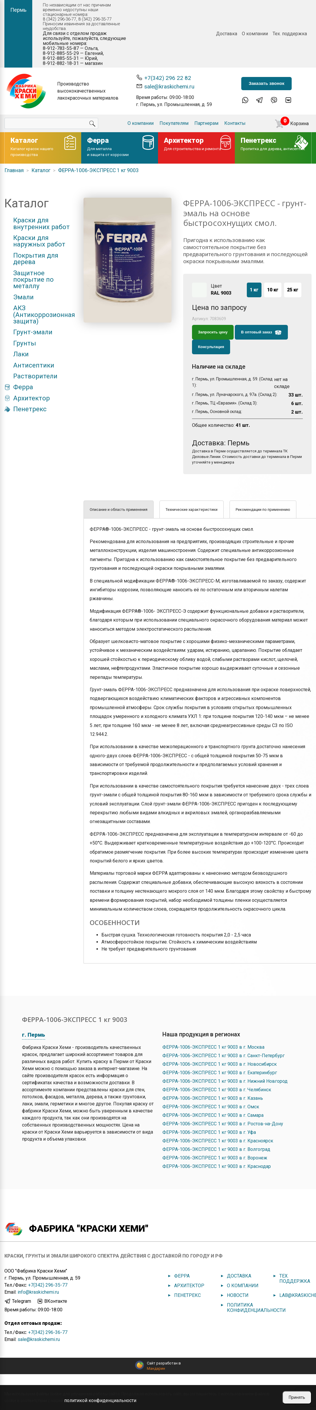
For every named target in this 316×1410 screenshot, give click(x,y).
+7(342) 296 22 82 (163, 77)
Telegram (17, 1301)
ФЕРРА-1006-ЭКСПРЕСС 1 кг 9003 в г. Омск (210, 1106)
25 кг (292, 290)
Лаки (21, 354)
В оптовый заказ (261, 332)
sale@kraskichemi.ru (165, 86)
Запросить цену (213, 332)
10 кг (272, 290)
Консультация (211, 347)
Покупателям (173, 123)
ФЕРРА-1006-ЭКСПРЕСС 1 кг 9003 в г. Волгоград (216, 1149)
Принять (297, 1397)
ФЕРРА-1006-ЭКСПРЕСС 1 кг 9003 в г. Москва (213, 1047)
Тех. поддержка (290, 33)
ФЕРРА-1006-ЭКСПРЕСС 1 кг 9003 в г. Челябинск (216, 1089)
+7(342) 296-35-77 (47, 1285)
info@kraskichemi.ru (38, 1292)
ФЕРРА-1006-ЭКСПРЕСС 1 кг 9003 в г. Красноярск (217, 1141)
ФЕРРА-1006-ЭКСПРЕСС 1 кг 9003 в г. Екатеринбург (219, 1072)
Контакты (235, 123)
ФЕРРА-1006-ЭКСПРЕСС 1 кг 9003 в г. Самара (213, 1115)
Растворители (35, 376)
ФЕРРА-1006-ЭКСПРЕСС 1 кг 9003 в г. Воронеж (214, 1158)
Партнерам (206, 123)
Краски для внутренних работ (41, 223)
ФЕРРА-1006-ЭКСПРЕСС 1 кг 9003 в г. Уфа (209, 1132)
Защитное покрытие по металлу (33, 279)
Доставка (226, 33)
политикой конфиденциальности (100, 1400)
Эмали (23, 297)
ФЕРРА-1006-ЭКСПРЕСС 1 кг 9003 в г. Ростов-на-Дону (222, 1124)
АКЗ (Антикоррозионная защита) (44, 314)
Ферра (23, 387)
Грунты (24, 343)
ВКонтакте (52, 1301)
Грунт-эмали (32, 332)
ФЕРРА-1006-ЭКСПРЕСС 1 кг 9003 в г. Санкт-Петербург (223, 1055)
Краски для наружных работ (39, 241)
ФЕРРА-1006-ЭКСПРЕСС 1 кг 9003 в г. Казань (212, 1098)
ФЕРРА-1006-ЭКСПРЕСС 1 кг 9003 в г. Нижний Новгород (225, 1081)
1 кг (254, 290)
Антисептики (33, 365)
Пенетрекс (30, 409)
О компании (255, 33)
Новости (238, 1295)
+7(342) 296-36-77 (47, 1332)
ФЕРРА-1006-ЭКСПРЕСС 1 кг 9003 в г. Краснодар (216, 1166)
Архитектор (31, 398)
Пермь (18, 10)
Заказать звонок (266, 83)
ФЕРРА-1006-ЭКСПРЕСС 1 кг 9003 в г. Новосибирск (219, 1064)
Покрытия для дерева (35, 258)
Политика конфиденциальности (256, 1307)
